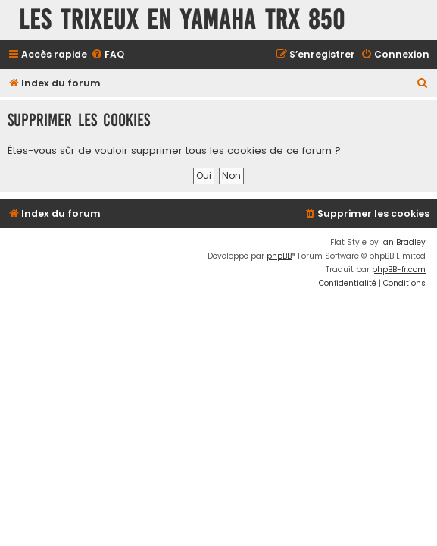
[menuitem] (107, 55)
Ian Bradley (403, 242)
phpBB (279, 256)
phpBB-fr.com (399, 269)
